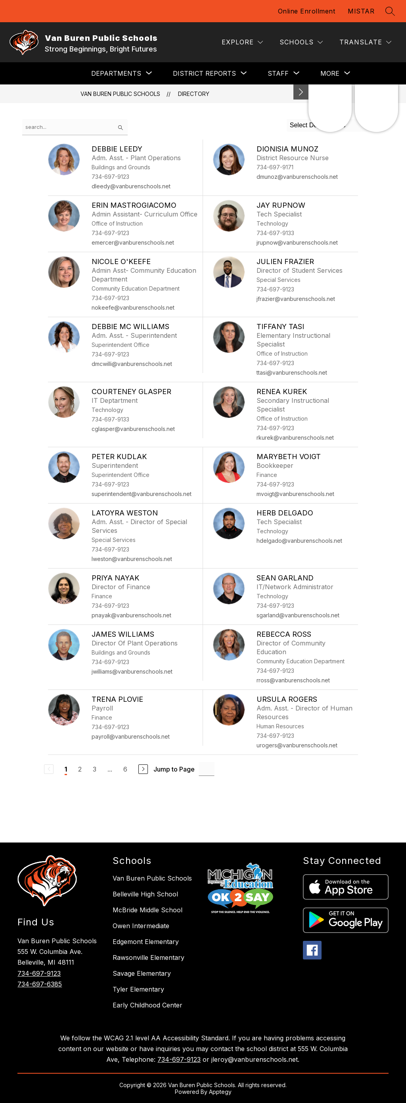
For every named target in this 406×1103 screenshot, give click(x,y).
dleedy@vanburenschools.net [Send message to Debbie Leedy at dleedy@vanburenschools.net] (131, 186)
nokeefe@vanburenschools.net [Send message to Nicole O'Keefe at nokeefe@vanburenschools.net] (133, 307)
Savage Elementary (142, 973)
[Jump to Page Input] (206, 769)
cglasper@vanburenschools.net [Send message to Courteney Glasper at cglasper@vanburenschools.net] (133, 428)
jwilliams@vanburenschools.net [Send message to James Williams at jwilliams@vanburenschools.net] (132, 671)
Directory (193, 93)
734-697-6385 (39, 984)
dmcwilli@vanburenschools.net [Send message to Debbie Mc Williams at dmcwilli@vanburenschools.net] (132, 363)
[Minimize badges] (300, 92)
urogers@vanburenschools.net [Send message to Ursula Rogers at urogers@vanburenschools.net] (297, 745)
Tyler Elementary (138, 989)
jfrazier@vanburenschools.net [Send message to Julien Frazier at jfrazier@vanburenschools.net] (296, 298)
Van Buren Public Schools (120, 93)
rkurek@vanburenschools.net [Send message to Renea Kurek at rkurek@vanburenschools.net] (295, 437)
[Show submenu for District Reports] (204, 73)
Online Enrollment (306, 11)
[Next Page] (143, 769)
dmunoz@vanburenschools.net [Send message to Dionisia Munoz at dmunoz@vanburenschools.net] (297, 176)
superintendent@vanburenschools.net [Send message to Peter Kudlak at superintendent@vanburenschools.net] (142, 493)
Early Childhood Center (147, 1005)
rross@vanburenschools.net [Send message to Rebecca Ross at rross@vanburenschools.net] (293, 680)
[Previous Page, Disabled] (49, 769)
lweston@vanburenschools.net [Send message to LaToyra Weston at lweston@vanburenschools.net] (132, 558)
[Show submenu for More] (329, 73)
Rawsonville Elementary (148, 957)
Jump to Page (174, 769)
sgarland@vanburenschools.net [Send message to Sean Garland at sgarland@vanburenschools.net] (298, 615)
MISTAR (361, 11)
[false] (75, 127)
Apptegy (220, 1091)
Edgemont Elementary (146, 942)
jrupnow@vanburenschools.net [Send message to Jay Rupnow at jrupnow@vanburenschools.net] (297, 242)
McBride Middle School (147, 910)
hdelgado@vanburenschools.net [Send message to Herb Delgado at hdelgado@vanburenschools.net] (299, 540)
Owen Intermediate (141, 926)
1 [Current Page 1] (66, 769)
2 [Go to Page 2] (80, 769)
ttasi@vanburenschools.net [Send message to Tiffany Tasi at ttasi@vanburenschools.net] (292, 372)
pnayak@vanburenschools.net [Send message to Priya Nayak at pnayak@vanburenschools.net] (131, 615)
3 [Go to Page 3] (94, 769)
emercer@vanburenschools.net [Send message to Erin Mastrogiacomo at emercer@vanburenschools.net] (133, 242)
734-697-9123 (39, 973)
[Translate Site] (365, 42)
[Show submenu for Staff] (278, 73)
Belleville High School (145, 894)
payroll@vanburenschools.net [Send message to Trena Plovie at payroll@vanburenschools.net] (131, 736)
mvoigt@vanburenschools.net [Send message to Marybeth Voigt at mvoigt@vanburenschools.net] (295, 493)
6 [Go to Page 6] (125, 769)
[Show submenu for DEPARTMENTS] (116, 73)
